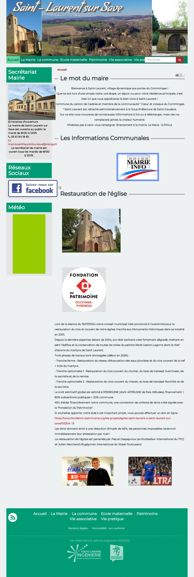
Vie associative (120, 60)
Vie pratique (143, 60)
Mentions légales (78, 528)
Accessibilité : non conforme (108, 528)
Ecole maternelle (73, 60)
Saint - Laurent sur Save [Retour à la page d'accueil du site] (67, 9)
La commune (47, 60)
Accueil (13, 60)
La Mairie (28, 60)
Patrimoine (98, 60)
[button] (183, 74)
